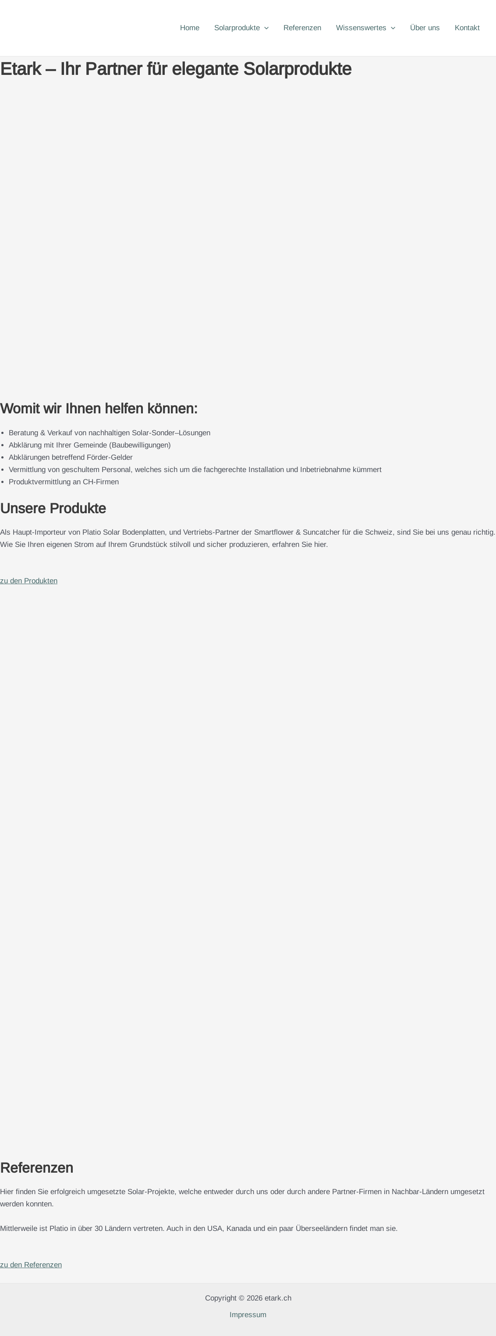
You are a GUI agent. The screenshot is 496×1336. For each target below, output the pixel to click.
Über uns (425, 28)
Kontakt (467, 28)
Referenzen (302, 28)
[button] (264, 28)
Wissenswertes (365, 28)
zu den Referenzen (31, 1265)
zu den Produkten (28, 581)
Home (189, 28)
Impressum (248, 1315)
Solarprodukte (241, 28)
